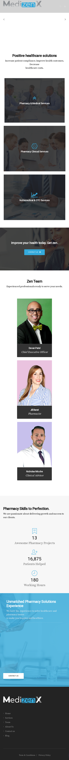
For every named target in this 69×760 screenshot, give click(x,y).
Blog (7, 735)
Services (9, 718)
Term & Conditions (27, 755)
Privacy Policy (45, 755)
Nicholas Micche (34, 471)
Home (8, 713)
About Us (9, 726)
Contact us (10, 731)
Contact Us (34, 252)
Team (7, 722)
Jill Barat (34, 410)
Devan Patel (34, 348)
